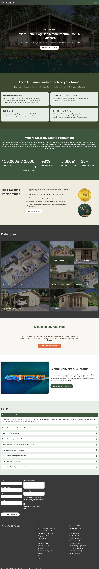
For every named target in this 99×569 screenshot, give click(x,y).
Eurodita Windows (43, 546)
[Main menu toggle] (95, 2)
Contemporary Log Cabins (77, 546)
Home (39, 526)
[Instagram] (5, 526)
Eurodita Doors (42, 548)
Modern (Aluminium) (75, 551)
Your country (27, 491)
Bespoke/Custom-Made (45, 533)
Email (2, 493)
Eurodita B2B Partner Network (47, 531)
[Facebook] (8, 526)
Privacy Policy (36, 506)
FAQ (39, 555)
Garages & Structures (76, 548)
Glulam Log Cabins (75, 526)
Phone (3, 500)
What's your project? (29, 480)
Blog (39, 558)
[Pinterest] (18, 526)
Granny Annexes (74, 533)
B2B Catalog (42, 538)
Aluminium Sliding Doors (45, 551)
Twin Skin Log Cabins (76, 536)
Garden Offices (74, 531)
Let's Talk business (10, 514)
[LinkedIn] (2, 526)
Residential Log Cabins (76, 528)
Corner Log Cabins (75, 538)
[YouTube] (12, 526)
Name (2, 480)
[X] (15, 526)
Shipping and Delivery (44, 536)
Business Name (5, 487)
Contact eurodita (43, 543)
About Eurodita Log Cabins (46, 528)
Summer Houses (74, 553)
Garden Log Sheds (75, 543)
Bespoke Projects (43, 541)
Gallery (40, 553)
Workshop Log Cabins (76, 541)
